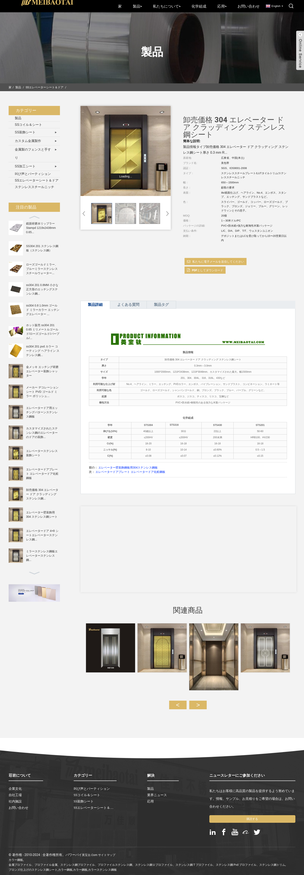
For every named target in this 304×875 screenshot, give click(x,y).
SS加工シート (25, 166)
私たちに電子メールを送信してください (218, 261)
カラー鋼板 (16, 856)
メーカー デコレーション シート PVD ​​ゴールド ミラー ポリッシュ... (42, 392)
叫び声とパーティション (33, 174)
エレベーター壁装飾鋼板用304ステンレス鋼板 (128, 467)
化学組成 (199, 6)
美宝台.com (89, 851)
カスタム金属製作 (28, 141)
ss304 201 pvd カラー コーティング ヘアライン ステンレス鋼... (42, 351)
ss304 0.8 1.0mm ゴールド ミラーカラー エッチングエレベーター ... (42, 310)
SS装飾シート (25, 132)
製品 (137, 6)
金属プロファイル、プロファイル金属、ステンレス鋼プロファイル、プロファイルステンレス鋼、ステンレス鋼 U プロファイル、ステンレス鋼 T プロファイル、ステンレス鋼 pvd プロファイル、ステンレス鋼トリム (147, 861)
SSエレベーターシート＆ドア (44, 87)
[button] (166, 213)
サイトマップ (106, 851)
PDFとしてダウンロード (207, 270)
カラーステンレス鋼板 (102, 865)
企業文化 (15, 784)
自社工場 (15, 791)
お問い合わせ (248, 6)
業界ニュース (157, 791)
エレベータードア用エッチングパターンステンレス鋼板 (42, 412)
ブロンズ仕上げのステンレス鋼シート (33, 865)
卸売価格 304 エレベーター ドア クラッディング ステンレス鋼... (42, 494)
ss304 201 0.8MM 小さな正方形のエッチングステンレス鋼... (42, 289)
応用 (221, 6)
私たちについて (166, 6)
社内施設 (15, 797)
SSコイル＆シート (28, 124)
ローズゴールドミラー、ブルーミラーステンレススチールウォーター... (42, 269)
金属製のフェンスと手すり (33, 153)
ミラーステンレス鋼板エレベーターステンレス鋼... (42, 556)
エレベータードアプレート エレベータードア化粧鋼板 (42, 474)
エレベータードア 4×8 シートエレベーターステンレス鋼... (42, 535)
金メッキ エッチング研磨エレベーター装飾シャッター (42, 371)
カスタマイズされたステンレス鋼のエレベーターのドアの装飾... (42, 433)
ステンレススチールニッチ (34, 187)
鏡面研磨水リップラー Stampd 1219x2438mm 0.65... (41, 228)
